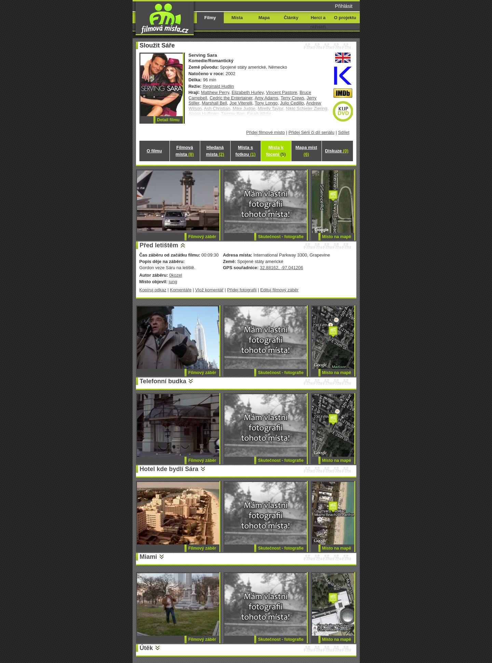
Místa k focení (276, 151)
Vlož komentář (209, 289)
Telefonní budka (163, 381)
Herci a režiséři (318, 22)
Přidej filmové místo (265, 132)
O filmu (154, 150)
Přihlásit (343, 6)
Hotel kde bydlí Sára (169, 469)
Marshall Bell (214, 103)
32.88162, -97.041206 (281, 267)
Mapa (264, 17)
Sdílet (343, 132)
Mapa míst (306, 151)
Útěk (146, 648)
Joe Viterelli (241, 103)
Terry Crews (292, 97)
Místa (237, 17)
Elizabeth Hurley (247, 92)
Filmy (210, 17)
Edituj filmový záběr (279, 289)
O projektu (345, 17)
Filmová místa (185, 151)
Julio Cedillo (292, 103)
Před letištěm (159, 245)
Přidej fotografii (242, 289)
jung (173, 281)
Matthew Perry (215, 92)
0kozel (175, 275)
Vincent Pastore (281, 92)
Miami (148, 556)
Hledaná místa (215, 151)
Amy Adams (266, 97)
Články (291, 17)
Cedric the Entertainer (230, 97)
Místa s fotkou (245, 151)
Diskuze (336, 150)
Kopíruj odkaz (152, 289)
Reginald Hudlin (218, 86)
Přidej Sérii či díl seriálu (311, 132)
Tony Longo (266, 103)
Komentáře (180, 289)
